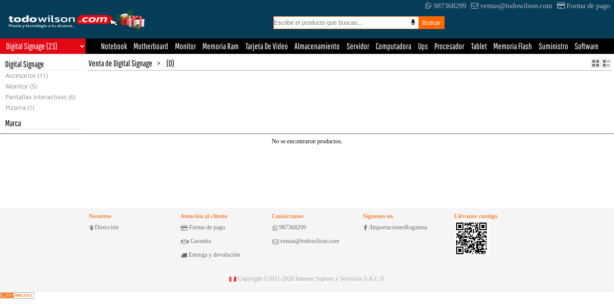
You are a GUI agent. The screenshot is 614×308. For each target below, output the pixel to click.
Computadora (393, 46)
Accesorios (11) (27, 75)
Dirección (104, 227)
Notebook (114, 46)
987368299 (445, 6)
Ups (423, 46)
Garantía (196, 241)
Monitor (185, 46)
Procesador (449, 46)
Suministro (553, 46)
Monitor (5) (21, 86)
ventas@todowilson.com (511, 6)
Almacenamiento (317, 46)
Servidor (358, 46)
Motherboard (150, 46)
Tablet (479, 46)
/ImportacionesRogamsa (395, 227)
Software (587, 46)
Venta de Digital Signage (120, 63)
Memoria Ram (220, 46)
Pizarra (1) (20, 108)
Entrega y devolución (210, 255)
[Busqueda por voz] (413, 22)
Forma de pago (583, 6)
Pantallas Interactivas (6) (40, 97)
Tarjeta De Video (267, 46)
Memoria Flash (512, 46)
